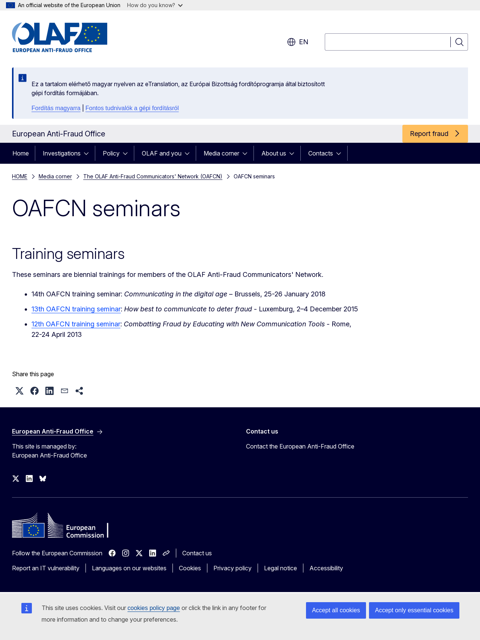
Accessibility (326, 568)
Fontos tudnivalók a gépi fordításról (132, 108)
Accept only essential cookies (414, 610)
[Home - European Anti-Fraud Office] (72, 37)
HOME (19, 176)
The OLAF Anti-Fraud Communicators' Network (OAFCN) (152, 176)
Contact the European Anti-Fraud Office (300, 446)
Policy (111, 153)
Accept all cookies (336, 610)
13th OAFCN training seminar (76, 309)
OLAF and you (162, 153)
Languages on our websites (129, 568)
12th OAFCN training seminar (76, 324)
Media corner (221, 153)
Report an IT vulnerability (46, 568)
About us (273, 153)
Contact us (197, 553)
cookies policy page (154, 608)
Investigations (62, 153)
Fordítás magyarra (56, 108)
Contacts (320, 153)
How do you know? (155, 5)
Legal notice (280, 568)
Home (20, 153)
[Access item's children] (88, 153)
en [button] (297, 41)
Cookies (190, 568)
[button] (20, 391)
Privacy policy (232, 568)
